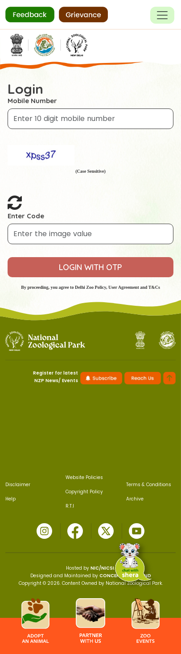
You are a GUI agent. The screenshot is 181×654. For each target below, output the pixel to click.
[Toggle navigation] (162, 15)
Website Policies (84, 477)
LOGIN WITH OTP (90, 267)
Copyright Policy (84, 491)
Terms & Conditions (148, 484)
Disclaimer (17, 484)
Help (10, 499)
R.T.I (70, 506)
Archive (135, 499)
